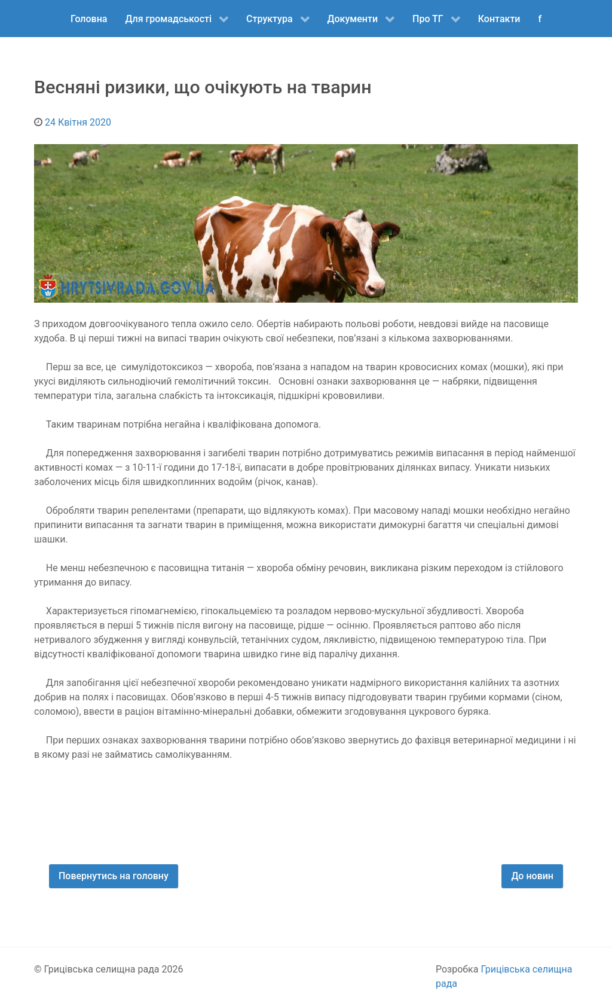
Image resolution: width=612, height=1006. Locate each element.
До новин (532, 876)
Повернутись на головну (114, 876)
